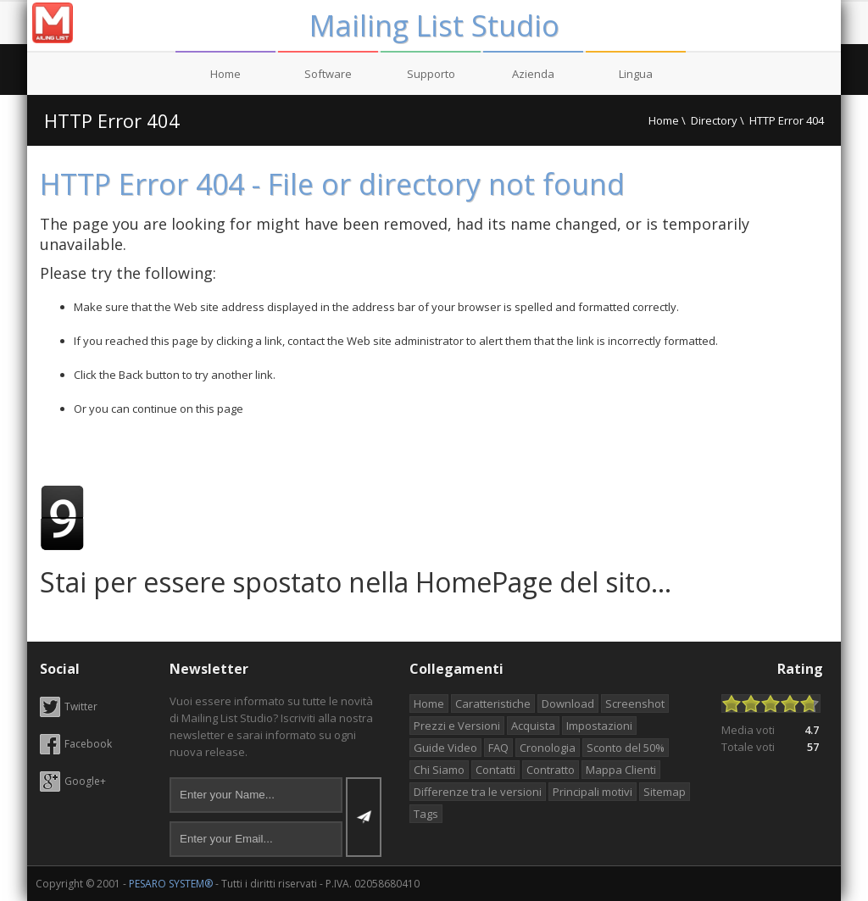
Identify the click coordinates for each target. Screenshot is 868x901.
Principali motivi (592, 791)
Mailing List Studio (434, 25)
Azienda (533, 73)
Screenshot (635, 703)
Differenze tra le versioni (478, 791)
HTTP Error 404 (112, 120)
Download (568, 703)
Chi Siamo (439, 769)
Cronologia (548, 747)
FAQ (498, 747)
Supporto (431, 73)
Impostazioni (599, 725)
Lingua (636, 73)
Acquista (533, 725)
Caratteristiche (493, 703)
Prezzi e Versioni (457, 725)
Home (225, 73)
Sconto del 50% (626, 747)
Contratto (550, 769)
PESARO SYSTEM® (171, 883)
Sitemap (664, 791)
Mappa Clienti (621, 769)
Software (328, 73)
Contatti (495, 769)
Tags (426, 813)
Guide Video (445, 747)
